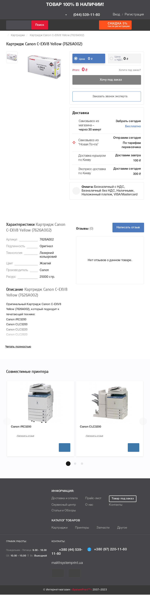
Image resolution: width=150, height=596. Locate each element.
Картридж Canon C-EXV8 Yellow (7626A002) (57, 35)
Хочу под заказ (106, 80)
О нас (86, 506)
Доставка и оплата (63, 500)
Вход (116, 14)
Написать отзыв (128, 227)
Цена (82, 59)
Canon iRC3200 (23, 427)
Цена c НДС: (119, 58)
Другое (117, 529)
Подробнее (64, 448)
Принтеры (80, 529)
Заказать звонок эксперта (106, 96)
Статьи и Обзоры (63, 512)
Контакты (115, 506)
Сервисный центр (63, 506)
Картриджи (18, 35)
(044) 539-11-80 (82, 15)
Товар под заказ (123, 500)
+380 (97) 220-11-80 (107, 550)
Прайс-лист (90, 500)
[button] (68, 465)
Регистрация (134, 14)
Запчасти (100, 529)
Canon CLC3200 (93, 427)
